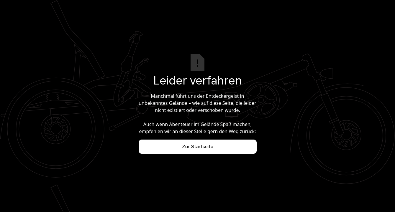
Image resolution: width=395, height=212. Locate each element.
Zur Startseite (197, 147)
